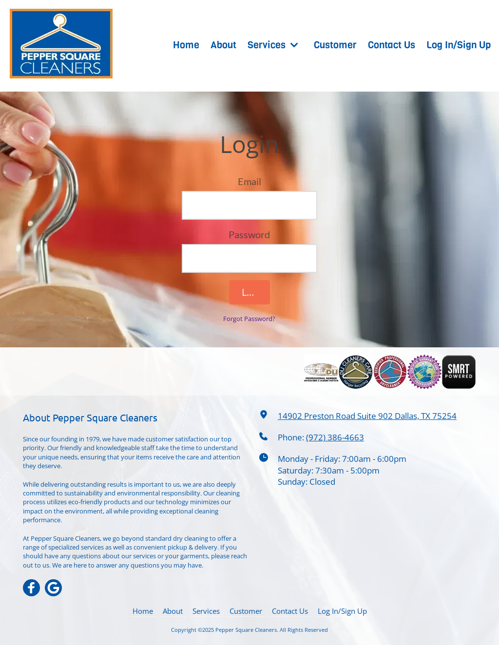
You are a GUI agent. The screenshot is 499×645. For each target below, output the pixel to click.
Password (249, 234)
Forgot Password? (249, 318)
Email (249, 181)
